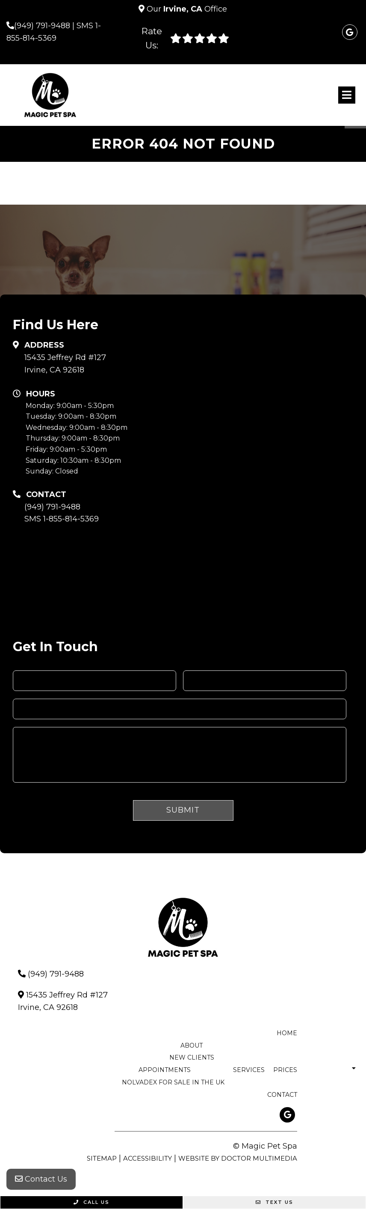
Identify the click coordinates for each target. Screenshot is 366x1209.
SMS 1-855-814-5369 (61, 519)
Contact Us (41, 1179)
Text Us (274, 1202)
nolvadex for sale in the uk (173, 1082)
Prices (285, 1070)
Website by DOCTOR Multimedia (237, 1158)
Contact (282, 1095)
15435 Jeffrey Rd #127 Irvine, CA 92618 (65, 364)
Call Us (91, 1202)
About (191, 1045)
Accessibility (147, 1158)
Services (249, 1070)
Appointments (165, 1070)
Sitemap (102, 1158)
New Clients (191, 1057)
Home (287, 1033)
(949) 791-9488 (42, 25)
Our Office (186, 9)
